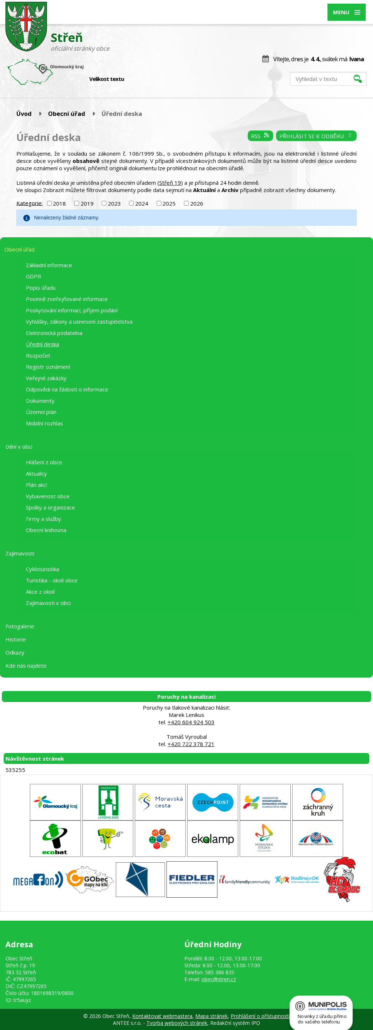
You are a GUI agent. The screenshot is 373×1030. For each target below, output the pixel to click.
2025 (169, 203)
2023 (114, 203)
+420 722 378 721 (191, 744)
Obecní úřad (66, 113)
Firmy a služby (43, 518)
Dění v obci (18, 446)
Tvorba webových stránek (176, 1022)
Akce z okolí (40, 591)
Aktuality (36, 473)
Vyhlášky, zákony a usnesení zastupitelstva (79, 321)
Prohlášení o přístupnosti (260, 1016)
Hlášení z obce (44, 462)
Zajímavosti (19, 553)
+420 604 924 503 (191, 722)
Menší (134, 79)
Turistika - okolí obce (52, 580)
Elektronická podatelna (54, 332)
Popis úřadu (41, 287)
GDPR (33, 276)
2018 (59, 203)
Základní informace (49, 265)
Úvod (24, 113)
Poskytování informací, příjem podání (72, 310)
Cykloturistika (42, 569)
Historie (15, 639)
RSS (260, 136)
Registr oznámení (48, 366)
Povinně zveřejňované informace (67, 299)
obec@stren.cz (218, 979)
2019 (87, 203)
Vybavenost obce (48, 496)
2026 (196, 203)
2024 (141, 203)
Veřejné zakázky (46, 378)
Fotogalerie (19, 626)
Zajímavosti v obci (48, 602)
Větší (150, 79)
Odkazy (14, 652)
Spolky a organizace (50, 507)
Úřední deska (42, 344)
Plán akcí (36, 484)
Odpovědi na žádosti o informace (67, 389)
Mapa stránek (211, 1016)
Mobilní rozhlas (44, 423)
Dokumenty (40, 400)
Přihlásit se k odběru (316, 136)
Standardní (142, 79)
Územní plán (41, 411)
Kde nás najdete (26, 665)
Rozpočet (38, 355)
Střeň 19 (170, 182)
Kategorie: (29, 202)
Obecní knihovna (46, 530)
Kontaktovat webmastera (162, 1016)
